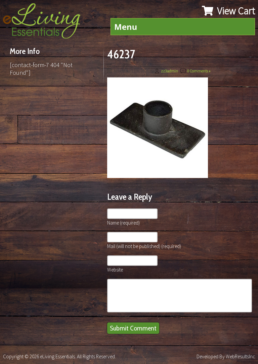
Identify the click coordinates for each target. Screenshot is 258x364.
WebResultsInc (240, 356)
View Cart (228, 10)
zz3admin (169, 70)
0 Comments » (198, 70)
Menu (125, 26)
